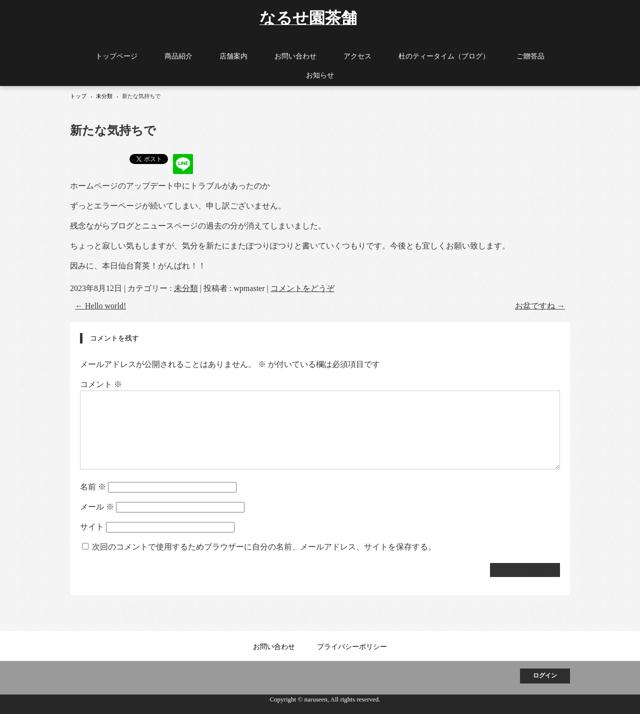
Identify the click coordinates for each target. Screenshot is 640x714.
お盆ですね (540, 306)
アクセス (358, 56)
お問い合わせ (295, 56)
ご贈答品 (530, 56)
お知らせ (320, 75)
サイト (92, 526)
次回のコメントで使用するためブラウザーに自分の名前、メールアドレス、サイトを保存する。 (264, 546)
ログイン (545, 675)
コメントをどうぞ (302, 288)
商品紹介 (178, 56)
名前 (93, 486)
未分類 (186, 288)
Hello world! (100, 306)
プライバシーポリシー (352, 646)
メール (97, 506)
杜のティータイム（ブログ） (444, 56)
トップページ (117, 56)
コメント (101, 384)
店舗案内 (234, 56)
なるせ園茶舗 (308, 17)
